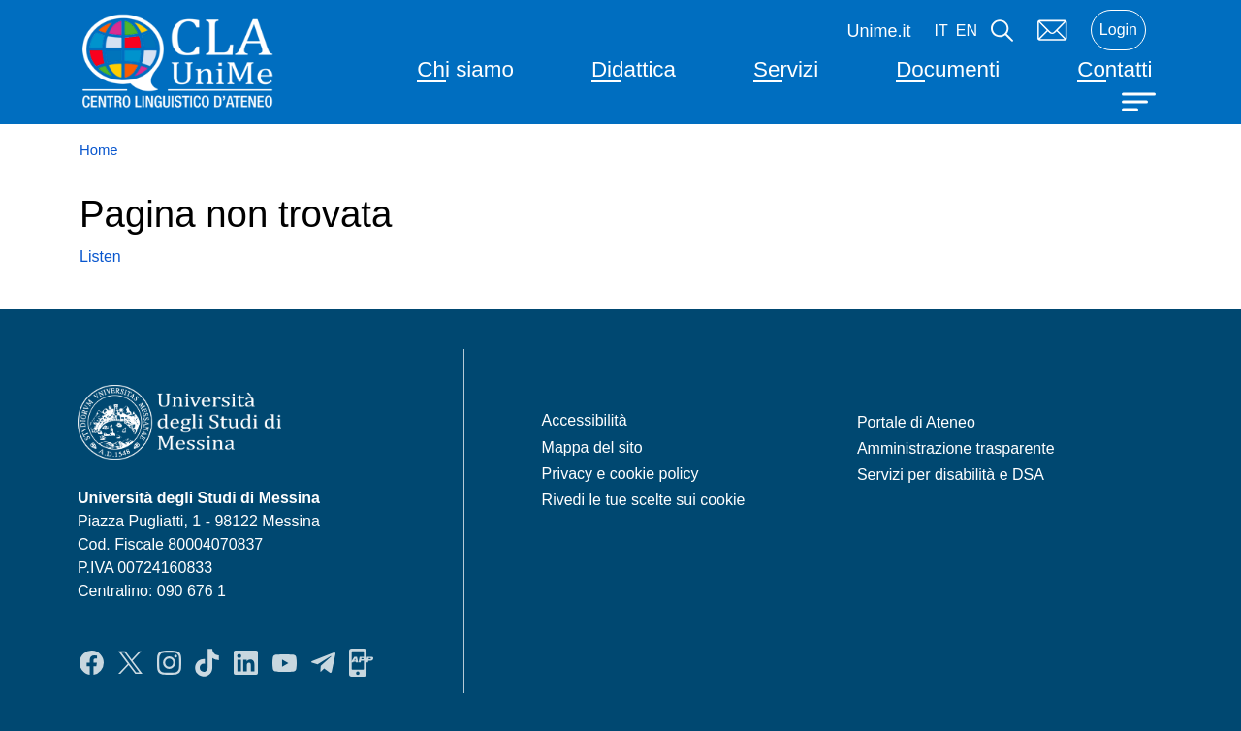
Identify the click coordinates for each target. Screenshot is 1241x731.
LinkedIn (246, 662)
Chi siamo (465, 69)
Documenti (948, 69)
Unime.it (879, 31)
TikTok (207, 662)
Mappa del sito (592, 447)
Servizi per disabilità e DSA (950, 474)
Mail (1052, 30)
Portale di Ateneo (916, 422)
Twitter (130, 662)
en (966, 30)
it (941, 30)
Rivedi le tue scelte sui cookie (644, 500)
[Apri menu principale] (1141, 99)
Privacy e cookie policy (620, 473)
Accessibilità (584, 420)
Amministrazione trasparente (956, 448)
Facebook (92, 662)
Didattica (633, 69)
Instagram (169, 662)
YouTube (284, 662)
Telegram (323, 662)
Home (99, 150)
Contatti (1114, 69)
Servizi (785, 69)
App (361, 662)
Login (1118, 29)
